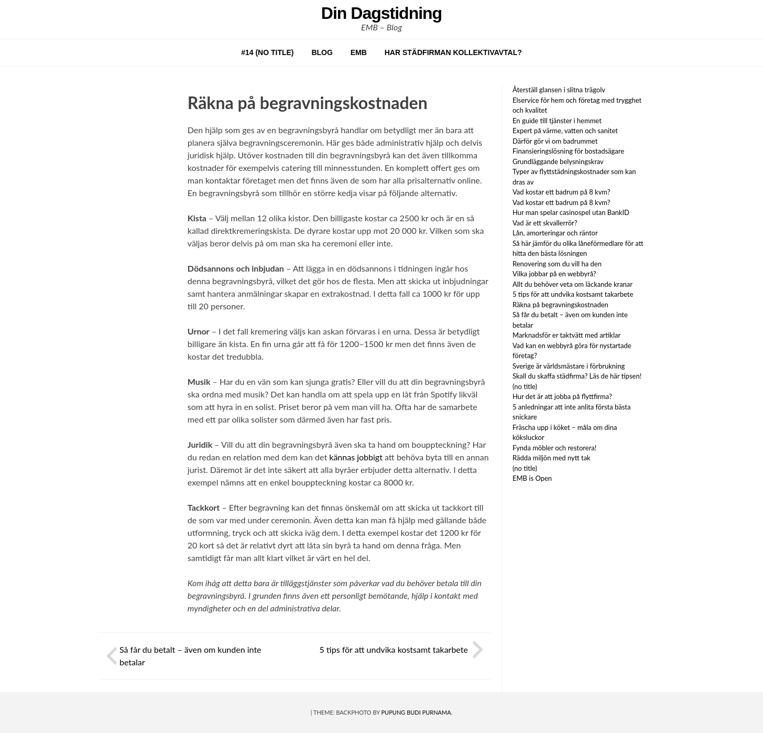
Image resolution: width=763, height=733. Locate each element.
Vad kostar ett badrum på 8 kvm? (562, 192)
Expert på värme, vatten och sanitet (565, 130)
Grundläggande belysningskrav (558, 161)
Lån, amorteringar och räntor (555, 233)
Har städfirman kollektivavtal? (453, 52)
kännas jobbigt (356, 457)
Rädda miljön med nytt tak (552, 458)
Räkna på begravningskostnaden (560, 304)
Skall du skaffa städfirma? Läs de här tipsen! (577, 376)
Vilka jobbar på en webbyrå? (555, 274)
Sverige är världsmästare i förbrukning (569, 366)
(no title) (525, 386)
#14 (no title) (267, 52)
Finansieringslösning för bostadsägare (568, 151)
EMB (359, 52)
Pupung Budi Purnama (416, 712)
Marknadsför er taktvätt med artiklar (566, 335)
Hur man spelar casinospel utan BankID (571, 212)
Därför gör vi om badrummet (555, 141)
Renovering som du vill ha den (558, 264)
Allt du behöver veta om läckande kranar (573, 284)
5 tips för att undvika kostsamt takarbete (394, 649)
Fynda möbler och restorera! (554, 448)
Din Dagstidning (381, 13)
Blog (321, 52)
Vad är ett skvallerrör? (545, 223)
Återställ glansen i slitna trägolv (559, 89)
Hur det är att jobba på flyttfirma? (562, 396)
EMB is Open (532, 478)
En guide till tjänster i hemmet (557, 120)
